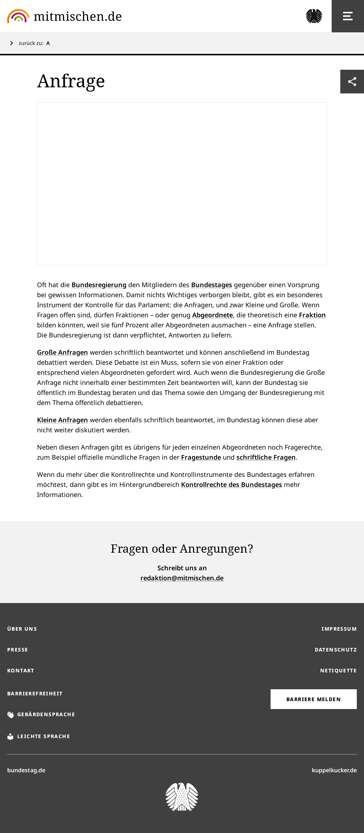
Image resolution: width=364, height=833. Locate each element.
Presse (17, 649)
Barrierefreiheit (35, 693)
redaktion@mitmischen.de (182, 578)
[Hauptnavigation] (348, 16)
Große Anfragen (62, 352)
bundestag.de (26, 769)
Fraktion (312, 314)
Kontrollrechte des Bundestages (231, 484)
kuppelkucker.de (334, 769)
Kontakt (20, 670)
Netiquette (338, 670)
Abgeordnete (212, 314)
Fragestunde (201, 457)
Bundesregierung (99, 284)
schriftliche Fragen (266, 457)
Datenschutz (336, 649)
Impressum (339, 628)
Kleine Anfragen (62, 419)
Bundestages (211, 284)
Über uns (22, 628)
